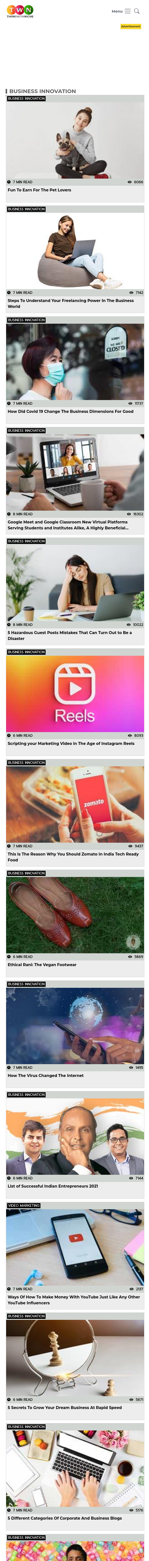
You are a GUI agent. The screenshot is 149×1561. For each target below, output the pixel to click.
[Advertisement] (74, 55)
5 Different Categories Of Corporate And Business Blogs (65, 1518)
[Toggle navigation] (121, 11)
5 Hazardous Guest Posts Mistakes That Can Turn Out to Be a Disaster (70, 635)
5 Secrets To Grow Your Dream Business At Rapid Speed (65, 1407)
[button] (136, 11)
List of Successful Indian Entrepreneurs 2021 (53, 1186)
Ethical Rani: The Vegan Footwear (42, 964)
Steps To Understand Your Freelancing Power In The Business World (71, 303)
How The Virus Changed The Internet (46, 1075)
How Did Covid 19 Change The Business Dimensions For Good (70, 411)
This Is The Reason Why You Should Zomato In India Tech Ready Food (73, 857)
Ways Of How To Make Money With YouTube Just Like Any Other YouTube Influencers (74, 1299)
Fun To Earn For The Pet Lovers (39, 190)
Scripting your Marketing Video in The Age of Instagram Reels (71, 743)
